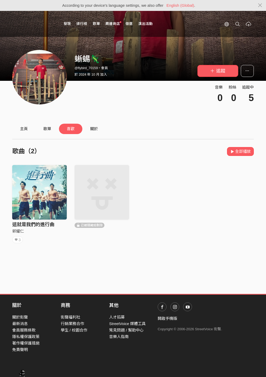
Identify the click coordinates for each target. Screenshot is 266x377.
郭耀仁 (18, 231)
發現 (67, 24)
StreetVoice (33, 24)
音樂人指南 (119, 336)
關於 (94, 129)
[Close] (260, 5)
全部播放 (240, 151)
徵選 (129, 24)
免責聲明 (20, 349)
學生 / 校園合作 (74, 330)
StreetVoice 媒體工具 (127, 323)
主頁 (24, 129)
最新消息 (20, 323)
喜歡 (71, 129)
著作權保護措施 (25, 343)
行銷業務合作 (72, 323)
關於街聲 (20, 317)
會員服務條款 (24, 330)
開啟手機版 (167, 318)
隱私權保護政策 (25, 336)
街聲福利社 (70, 317)
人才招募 (117, 317)
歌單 (96, 24)
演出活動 (145, 24)
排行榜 (81, 24)
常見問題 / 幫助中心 (126, 330)
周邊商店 (113, 23)
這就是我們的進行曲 (33, 224)
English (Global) (180, 5)
